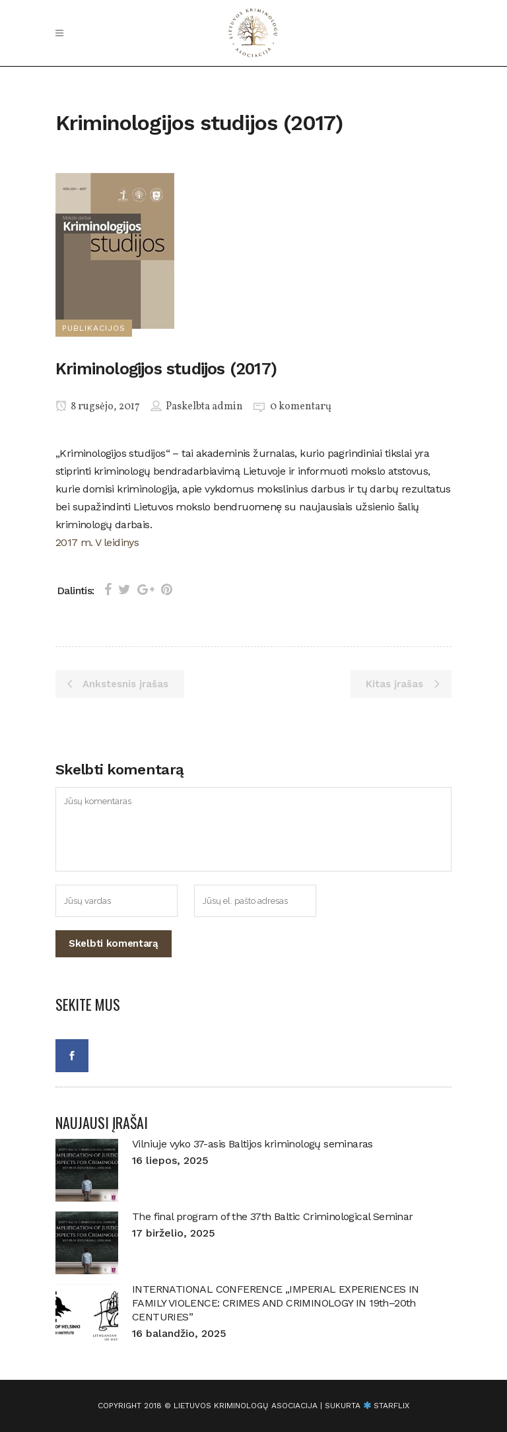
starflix (391, 1405)
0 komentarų (300, 406)
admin (227, 406)
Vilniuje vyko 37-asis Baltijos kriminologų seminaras (252, 1144)
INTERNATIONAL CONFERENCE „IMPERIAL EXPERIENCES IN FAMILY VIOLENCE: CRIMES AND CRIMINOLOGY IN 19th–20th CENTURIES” (275, 1303)
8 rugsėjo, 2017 (97, 406)
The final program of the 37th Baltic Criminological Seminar (272, 1216)
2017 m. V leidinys (97, 542)
